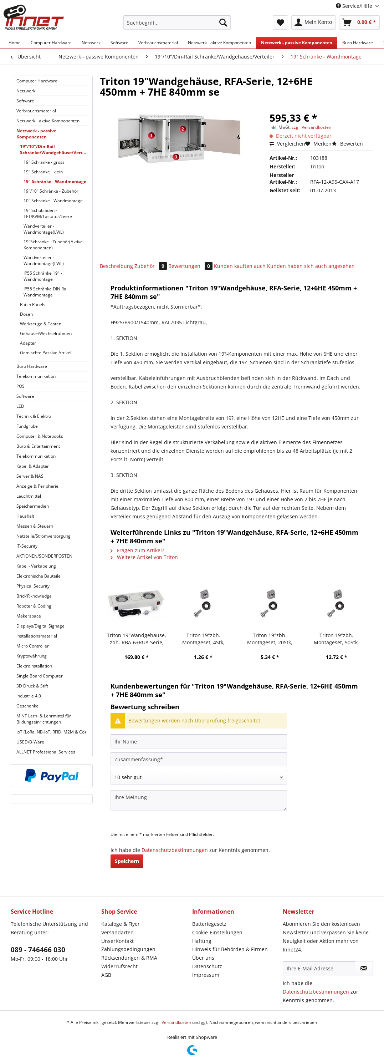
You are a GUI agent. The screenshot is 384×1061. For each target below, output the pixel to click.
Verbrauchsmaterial (36, 111)
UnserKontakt (117, 941)
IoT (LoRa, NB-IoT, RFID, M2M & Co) (51, 732)
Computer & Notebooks (39, 436)
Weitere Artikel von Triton (144, 557)
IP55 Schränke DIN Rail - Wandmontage (47, 292)
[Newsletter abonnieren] (364, 968)
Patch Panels (32, 304)
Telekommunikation (36, 376)
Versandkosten (176, 1022)
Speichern (127, 861)
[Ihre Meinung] (199, 800)
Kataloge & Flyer (120, 923)
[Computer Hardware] (51, 43)
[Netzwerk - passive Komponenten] (296, 43)
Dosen (26, 314)
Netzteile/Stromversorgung (43, 536)
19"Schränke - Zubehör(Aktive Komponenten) (53, 245)
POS (20, 386)
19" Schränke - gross (44, 162)
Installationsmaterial (36, 636)
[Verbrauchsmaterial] (158, 43)
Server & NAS (29, 476)
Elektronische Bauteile (38, 576)
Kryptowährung (31, 656)
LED (20, 406)
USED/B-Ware (30, 742)
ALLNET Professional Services (45, 752)
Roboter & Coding (33, 606)
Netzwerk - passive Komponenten (36, 134)
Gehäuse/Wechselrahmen (46, 333)
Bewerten (347, 143)
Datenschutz (207, 966)
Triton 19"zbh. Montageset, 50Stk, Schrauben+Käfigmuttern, (336, 639)
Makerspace (28, 616)
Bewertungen (191, 266)
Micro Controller (32, 646)
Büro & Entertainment (38, 446)
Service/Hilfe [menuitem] (355, 5)
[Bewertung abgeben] (199, 777)
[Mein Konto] (313, 22)
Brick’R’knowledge (34, 596)
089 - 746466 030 (38, 949)
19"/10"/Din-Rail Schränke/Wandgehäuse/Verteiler (54, 149)
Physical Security (33, 586)
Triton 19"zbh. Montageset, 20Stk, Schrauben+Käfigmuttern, (270, 639)
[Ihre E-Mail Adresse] (319, 968)
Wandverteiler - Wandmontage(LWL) (44, 229)
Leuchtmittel (28, 496)
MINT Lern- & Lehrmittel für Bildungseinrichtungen (43, 719)
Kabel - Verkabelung (36, 566)
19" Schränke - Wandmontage (55, 181)
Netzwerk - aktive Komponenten (48, 121)
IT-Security (26, 546)
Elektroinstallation (34, 666)
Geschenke (27, 706)
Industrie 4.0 (28, 696)
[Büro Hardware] (357, 43)
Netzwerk (25, 91)
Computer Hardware (36, 81)
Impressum (205, 974)
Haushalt (25, 516)
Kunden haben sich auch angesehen (311, 266)
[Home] (15, 43)
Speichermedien (32, 506)
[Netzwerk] (91, 43)
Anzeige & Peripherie (37, 486)
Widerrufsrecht (119, 966)
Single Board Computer (39, 676)
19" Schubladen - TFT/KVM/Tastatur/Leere (48, 213)
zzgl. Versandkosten (311, 127)
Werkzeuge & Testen (40, 324)
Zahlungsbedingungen (128, 949)
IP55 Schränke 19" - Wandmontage (43, 276)
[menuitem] (177, 25)
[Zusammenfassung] (199, 759)
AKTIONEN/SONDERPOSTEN (44, 556)
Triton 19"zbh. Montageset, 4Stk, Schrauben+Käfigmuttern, (203, 639)
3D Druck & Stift (32, 686)
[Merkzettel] (280, 22)
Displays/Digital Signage (40, 626)
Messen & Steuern (34, 526)
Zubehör (151, 266)
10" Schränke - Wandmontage (53, 201)
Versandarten (117, 932)
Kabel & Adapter (32, 466)
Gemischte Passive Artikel (45, 353)
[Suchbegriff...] (177, 22)
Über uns (203, 957)
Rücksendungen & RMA (129, 957)
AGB (106, 974)
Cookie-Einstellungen (217, 932)
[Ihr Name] (199, 741)
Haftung (201, 941)
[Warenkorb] (359, 22)
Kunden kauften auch (240, 266)
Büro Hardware (31, 366)
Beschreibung (116, 266)
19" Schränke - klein (43, 172)
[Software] (119, 43)
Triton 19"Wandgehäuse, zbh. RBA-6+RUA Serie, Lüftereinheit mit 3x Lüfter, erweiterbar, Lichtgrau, (136, 639)
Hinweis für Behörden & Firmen (230, 949)
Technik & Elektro (33, 416)
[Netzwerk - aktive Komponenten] (219, 43)
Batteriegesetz (209, 923)
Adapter (28, 343)
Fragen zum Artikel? (137, 550)
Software (25, 101)
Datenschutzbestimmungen (175, 850)
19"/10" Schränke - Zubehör (51, 191)
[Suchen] (223, 22)
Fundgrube (27, 426)
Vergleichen (287, 143)
